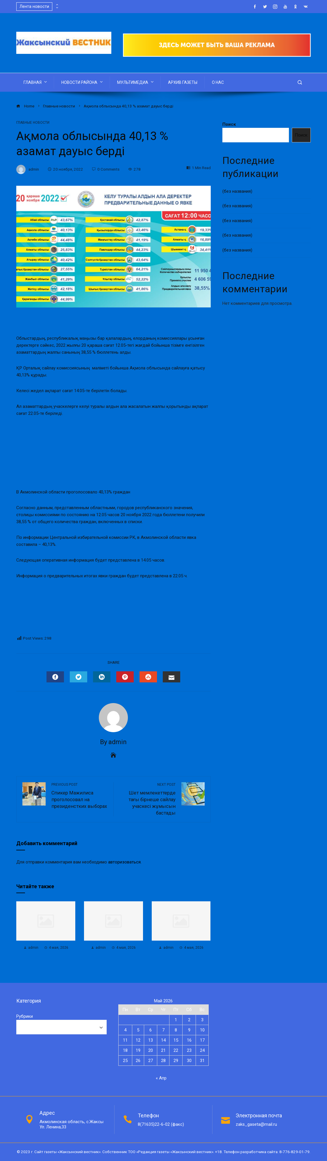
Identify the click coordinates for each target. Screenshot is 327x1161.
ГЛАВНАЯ (36, 82)
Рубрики (24, 1016)
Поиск (229, 124)
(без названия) (237, 191)
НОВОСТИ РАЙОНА (82, 82)
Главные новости (32, 122)
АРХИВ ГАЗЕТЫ (182, 82)
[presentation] (56, 4)
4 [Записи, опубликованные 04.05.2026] (125, 1030)
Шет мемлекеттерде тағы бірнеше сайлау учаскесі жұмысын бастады (147, 799)
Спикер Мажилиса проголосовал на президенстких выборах (79, 795)
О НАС (218, 82)
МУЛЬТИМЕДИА (136, 82)
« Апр (161, 1078)
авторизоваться (124, 862)
